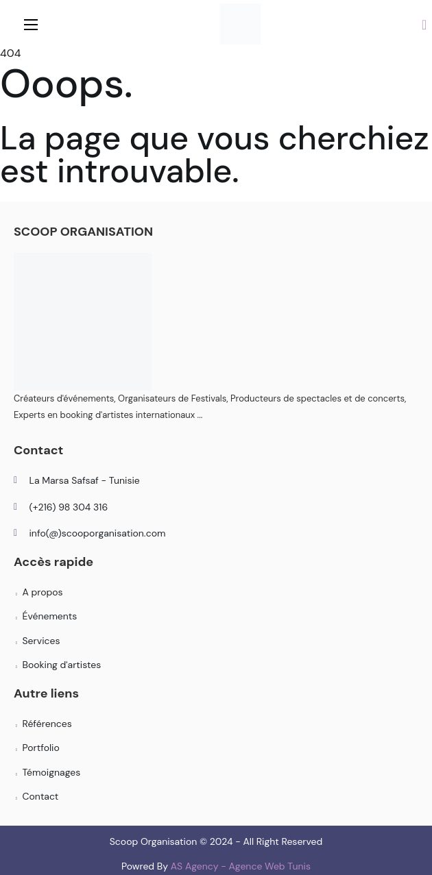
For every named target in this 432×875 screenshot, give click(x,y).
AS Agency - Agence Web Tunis (241, 866)
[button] (424, 24)
